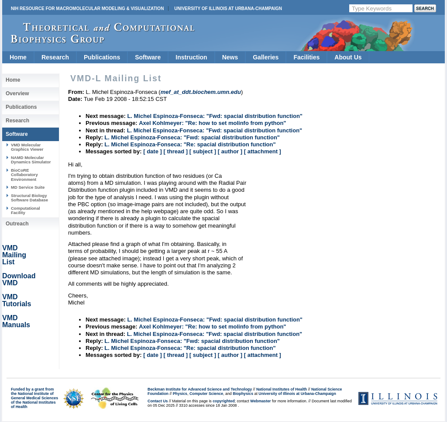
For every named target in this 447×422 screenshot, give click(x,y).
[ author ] (230, 151)
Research (55, 57)
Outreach (17, 224)
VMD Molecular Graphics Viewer (27, 147)
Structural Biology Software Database (29, 197)
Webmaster (260, 401)
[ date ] (152, 151)
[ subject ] (202, 151)
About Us (347, 57)
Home (18, 57)
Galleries (266, 57)
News (230, 57)
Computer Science (206, 393)
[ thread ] (175, 151)
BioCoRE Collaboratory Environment (24, 175)
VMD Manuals (16, 321)
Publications (102, 57)
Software (148, 57)
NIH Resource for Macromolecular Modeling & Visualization (87, 8)
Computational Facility (25, 210)
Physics (180, 393)
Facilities (306, 57)
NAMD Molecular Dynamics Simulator (31, 159)
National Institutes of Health (281, 389)
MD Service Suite (28, 187)
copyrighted (223, 401)
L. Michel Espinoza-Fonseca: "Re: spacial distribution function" (189, 144)
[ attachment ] (262, 151)
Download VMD (18, 279)
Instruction (191, 57)
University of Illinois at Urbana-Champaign (228, 8)
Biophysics (243, 393)
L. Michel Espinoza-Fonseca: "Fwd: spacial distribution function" (215, 116)
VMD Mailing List (14, 255)
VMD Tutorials (16, 300)
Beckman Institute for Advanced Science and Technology (200, 389)
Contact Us (158, 401)
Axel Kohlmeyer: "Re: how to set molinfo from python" (212, 123)
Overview (17, 93)
